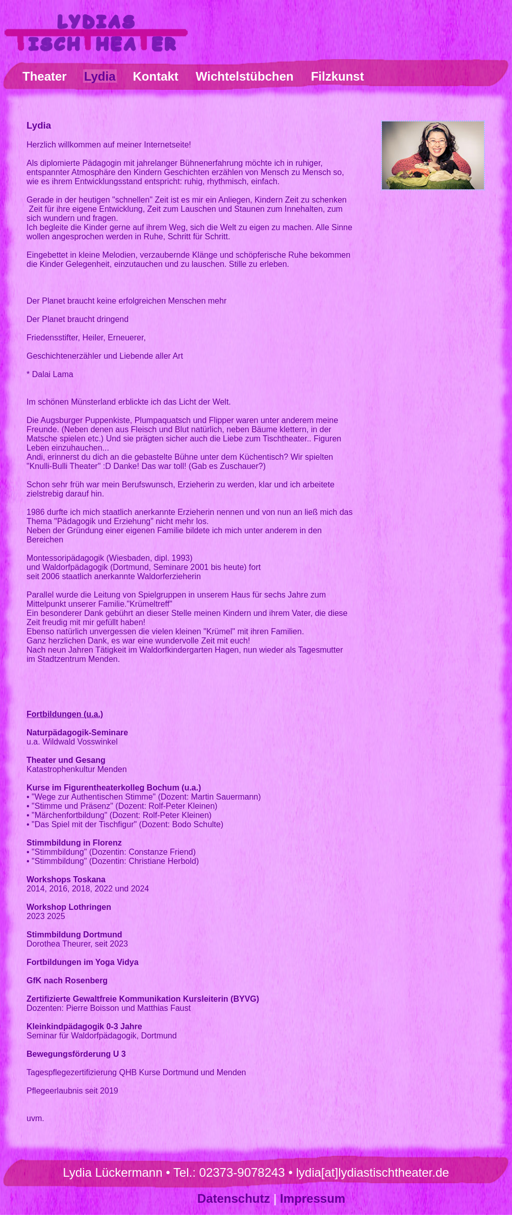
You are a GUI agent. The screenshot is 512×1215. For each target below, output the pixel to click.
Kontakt (155, 76)
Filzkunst (337, 76)
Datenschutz (233, 1198)
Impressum (312, 1198)
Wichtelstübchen (245, 76)
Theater (44, 76)
